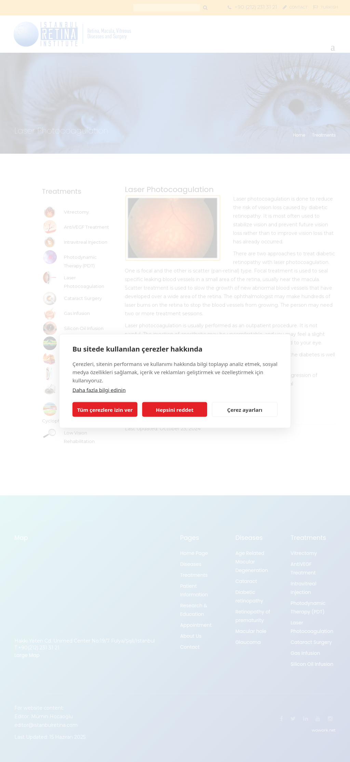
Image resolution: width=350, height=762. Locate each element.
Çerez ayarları (244, 409)
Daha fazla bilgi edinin (99, 389)
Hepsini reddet (174, 409)
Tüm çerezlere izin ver (105, 409)
